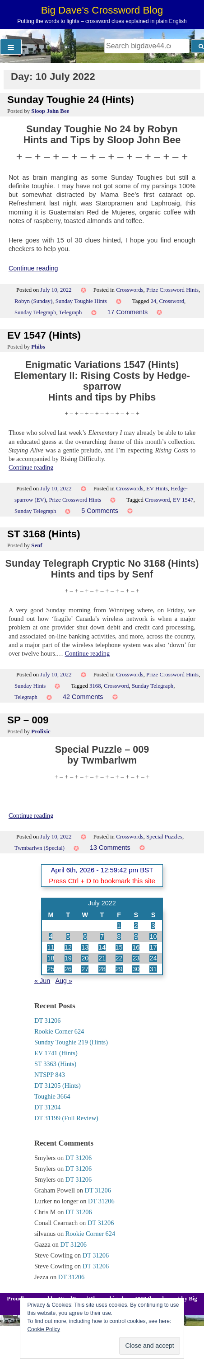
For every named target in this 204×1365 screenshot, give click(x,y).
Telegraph (70, 312)
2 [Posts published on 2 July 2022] (136, 925)
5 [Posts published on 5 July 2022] (68, 936)
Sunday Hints (30, 686)
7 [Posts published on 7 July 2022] (102, 936)
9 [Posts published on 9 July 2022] (136, 936)
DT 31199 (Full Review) (66, 1118)
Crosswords (129, 290)
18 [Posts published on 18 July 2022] (50, 958)
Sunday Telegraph (35, 312)
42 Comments (83, 696)
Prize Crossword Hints (172, 290)
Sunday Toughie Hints (81, 301)
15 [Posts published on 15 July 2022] (119, 947)
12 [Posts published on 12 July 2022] (68, 947)
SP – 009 (28, 720)
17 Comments (127, 312)
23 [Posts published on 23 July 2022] (135, 958)
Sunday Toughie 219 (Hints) (71, 1042)
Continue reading (33, 268)
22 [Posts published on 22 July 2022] (119, 958)
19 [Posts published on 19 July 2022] (68, 958)
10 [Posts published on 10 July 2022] (153, 936)
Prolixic (40, 731)
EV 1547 (183, 500)
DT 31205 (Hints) (57, 1085)
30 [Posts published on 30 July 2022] (135, 969)
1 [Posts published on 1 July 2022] (119, 925)
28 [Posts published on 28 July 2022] (102, 969)
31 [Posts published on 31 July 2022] (153, 969)
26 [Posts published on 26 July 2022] (68, 969)
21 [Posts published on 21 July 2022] (102, 958)
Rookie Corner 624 (59, 1031)
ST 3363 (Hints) (55, 1063)
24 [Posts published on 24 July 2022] (153, 958)
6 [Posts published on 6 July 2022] (85, 936)
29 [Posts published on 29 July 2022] (119, 969)
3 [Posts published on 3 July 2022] (153, 925)
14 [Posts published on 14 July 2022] (102, 947)
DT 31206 (47, 1020)
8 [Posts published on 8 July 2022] (119, 936)
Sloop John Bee (50, 111)
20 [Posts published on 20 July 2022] (84, 958)
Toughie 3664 (52, 1096)
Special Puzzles (164, 837)
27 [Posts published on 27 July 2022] (84, 969)
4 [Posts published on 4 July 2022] (50, 936)
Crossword (171, 301)
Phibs (38, 347)
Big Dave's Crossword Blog (102, 10)
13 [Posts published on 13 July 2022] (84, 947)
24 (153, 301)
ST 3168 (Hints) (43, 534)
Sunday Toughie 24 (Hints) (70, 99)
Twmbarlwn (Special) (39, 848)
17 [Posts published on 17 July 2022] (153, 947)
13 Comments (110, 847)
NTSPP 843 (49, 1074)
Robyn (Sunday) (33, 301)
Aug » (63, 980)
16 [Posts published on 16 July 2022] (135, 947)
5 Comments (99, 510)
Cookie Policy (43, 1329)
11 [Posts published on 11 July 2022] (50, 947)
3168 (95, 686)
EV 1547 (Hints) (44, 335)
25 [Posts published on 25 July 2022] (50, 969)
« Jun (42, 980)
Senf (36, 545)
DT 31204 (47, 1107)
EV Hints (157, 488)
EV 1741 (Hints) (56, 1053)
